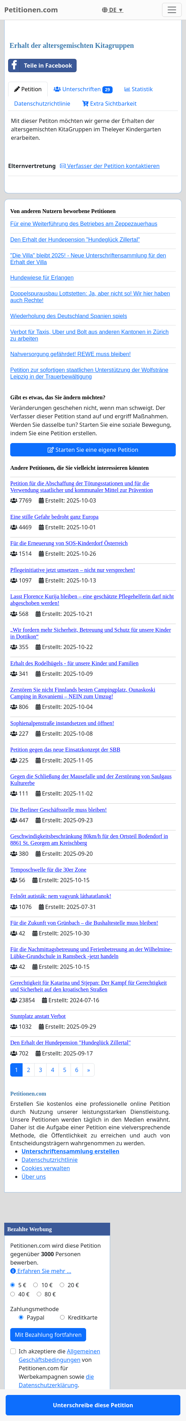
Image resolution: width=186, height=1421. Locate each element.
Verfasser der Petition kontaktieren (110, 166)
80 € (50, 1315)
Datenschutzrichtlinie (42, 103)
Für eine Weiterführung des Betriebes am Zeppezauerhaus (83, 244)
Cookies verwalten (46, 1188)
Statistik (139, 89)
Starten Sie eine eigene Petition (93, 470)
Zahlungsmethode (34, 1329)
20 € (73, 1305)
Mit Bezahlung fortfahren (48, 1355)
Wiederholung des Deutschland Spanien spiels (68, 336)
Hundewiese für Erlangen (42, 298)
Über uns (34, 1197)
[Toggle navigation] (172, 10)
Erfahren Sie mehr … (40, 1291)
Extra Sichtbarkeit (109, 103)
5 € (22, 1305)
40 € (24, 1315)
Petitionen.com (31, 9)
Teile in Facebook (40, 65)
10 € (47, 1305)
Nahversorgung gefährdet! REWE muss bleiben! (70, 375)
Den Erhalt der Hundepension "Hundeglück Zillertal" (75, 260)
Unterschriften (83, 89)
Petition (28, 89)
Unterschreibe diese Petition (93, 197)
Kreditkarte (82, 1338)
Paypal (35, 1338)
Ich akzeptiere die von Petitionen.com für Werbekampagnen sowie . (59, 1388)
